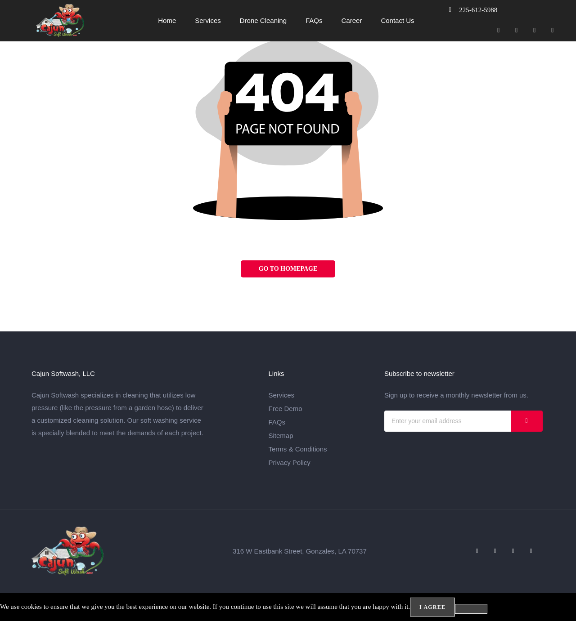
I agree (432, 607)
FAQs (314, 20)
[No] (471, 609)
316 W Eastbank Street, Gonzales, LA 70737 (300, 551)
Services (208, 20)
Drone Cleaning (263, 20)
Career (352, 20)
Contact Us (397, 20)
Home (167, 20)
